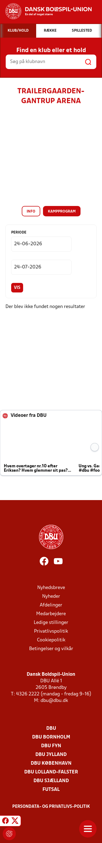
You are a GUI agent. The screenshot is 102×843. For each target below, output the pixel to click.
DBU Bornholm (51, 737)
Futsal (51, 789)
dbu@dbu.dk (54, 700)
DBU (51, 728)
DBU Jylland (51, 754)
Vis (17, 288)
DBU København (51, 763)
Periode (18, 232)
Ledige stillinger (51, 622)
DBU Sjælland (51, 781)
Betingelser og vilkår (51, 649)
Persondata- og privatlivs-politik (51, 807)
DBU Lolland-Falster (51, 772)
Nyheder (51, 596)
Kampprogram (62, 211)
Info (31, 211)
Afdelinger (51, 605)
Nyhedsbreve (51, 587)
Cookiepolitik (51, 640)
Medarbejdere (51, 614)
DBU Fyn (51, 746)
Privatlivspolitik (51, 631)
